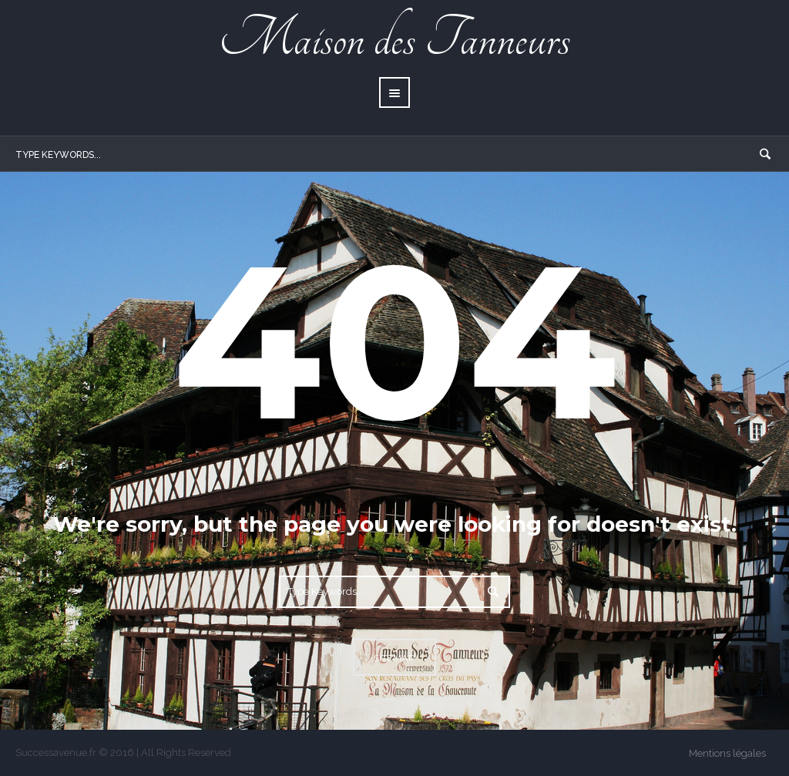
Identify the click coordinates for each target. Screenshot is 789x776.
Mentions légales (727, 753)
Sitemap (394, 657)
